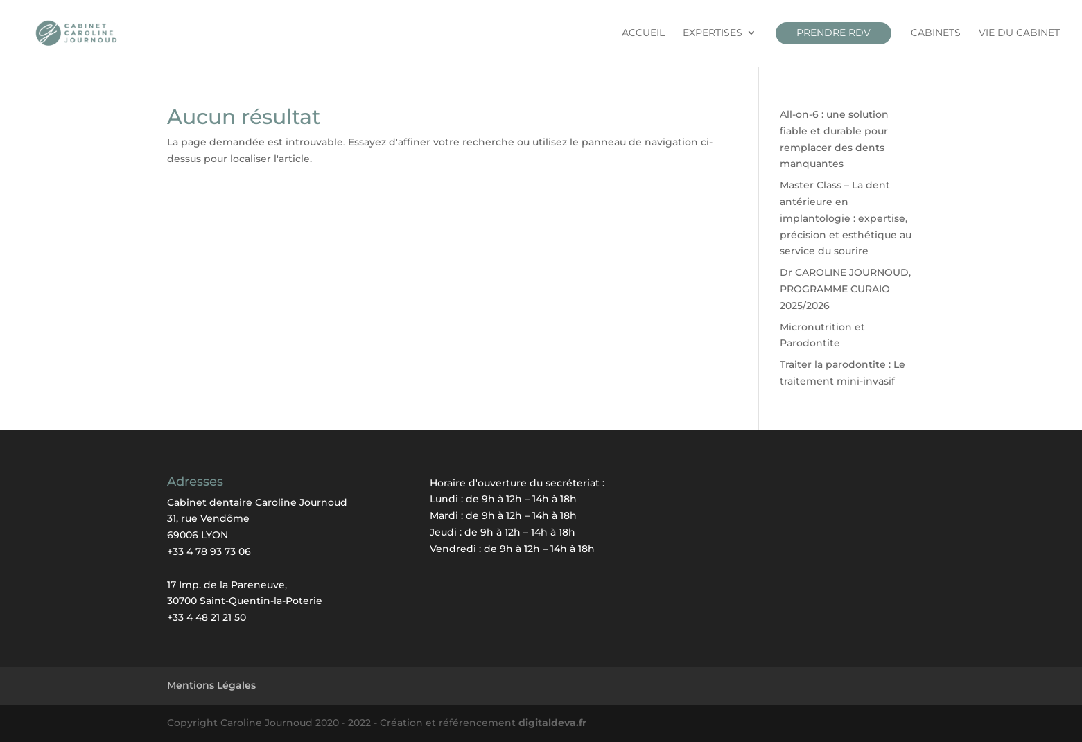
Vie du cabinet (1019, 33)
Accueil (643, 33)
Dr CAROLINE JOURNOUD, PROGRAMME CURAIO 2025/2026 (845, 289)
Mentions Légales (211, 685)
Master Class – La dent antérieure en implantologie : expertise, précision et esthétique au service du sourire (845, 218)
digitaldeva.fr (552, 722)
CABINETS (936, 33)
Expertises (712, 33)
